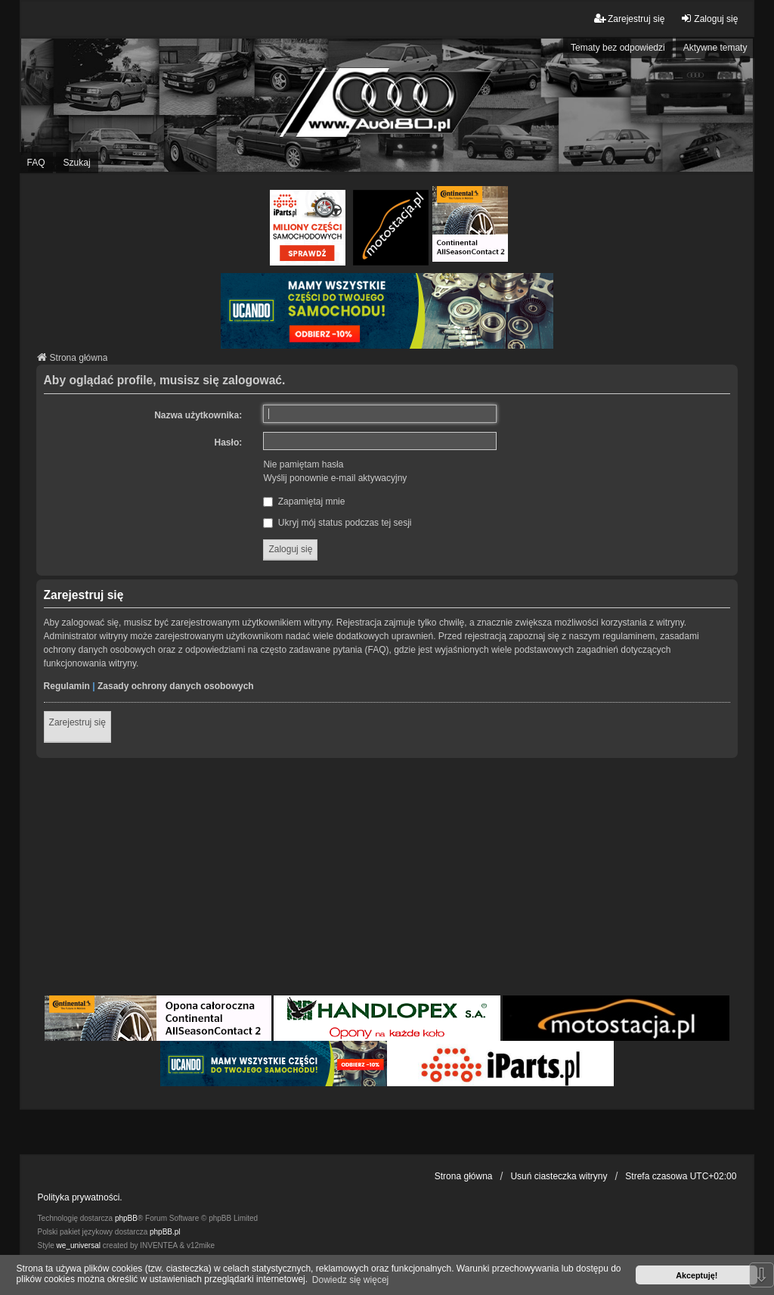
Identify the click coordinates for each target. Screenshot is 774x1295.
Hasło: (229, 442)
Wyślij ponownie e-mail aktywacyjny (335, 478)
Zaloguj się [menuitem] (709, 18)
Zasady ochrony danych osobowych (176, 686)
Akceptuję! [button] (696, 1275)
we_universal (79, 1245)
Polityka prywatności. (80, 1197)
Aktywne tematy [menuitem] (715, 47)
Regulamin (67, 686)
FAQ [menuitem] (36, 162)
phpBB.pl (165, 1232)
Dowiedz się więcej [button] (350, 1280)
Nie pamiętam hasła (303, 464)
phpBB (126, 1218)
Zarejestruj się (77, 722)
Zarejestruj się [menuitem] (629, 18)
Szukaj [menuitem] (77, 162)
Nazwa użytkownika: (198, 415)
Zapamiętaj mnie (304, 501)
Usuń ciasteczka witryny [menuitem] (558, 1176)
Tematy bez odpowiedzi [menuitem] (618, 47)
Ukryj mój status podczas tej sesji (337, 522)
